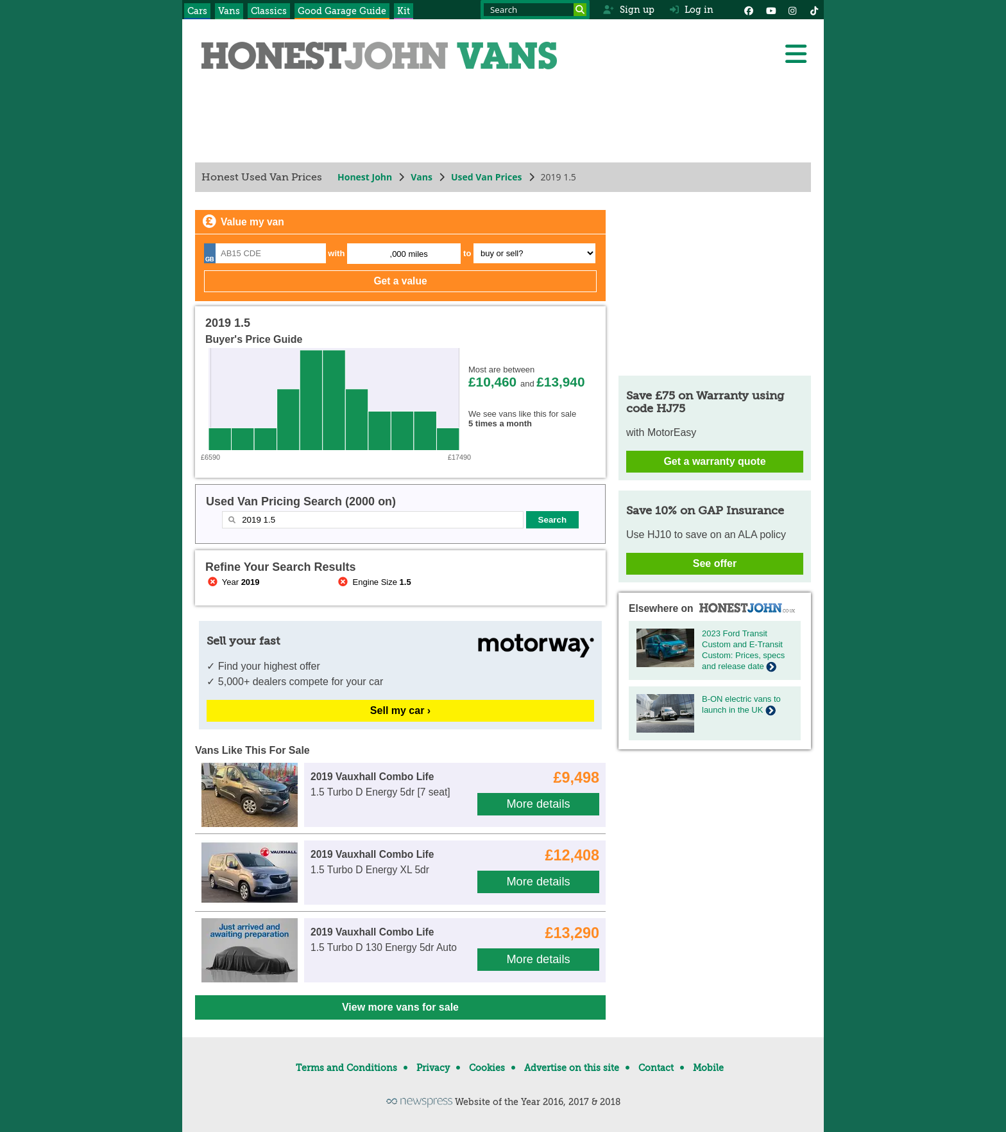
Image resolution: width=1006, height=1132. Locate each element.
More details (538, 803)
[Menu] (795, 54)
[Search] (580, 9)
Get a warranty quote (714, 461)
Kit (403, 11)
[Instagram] (792, 9)
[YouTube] (770, 9)
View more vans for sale (400, 1007)
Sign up (628, 9)
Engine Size (373, 582)
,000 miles (409, 254)
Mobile (708, 1068)
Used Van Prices (486, 177)
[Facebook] (748, 9)
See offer (715, 563)
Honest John (364, 177)
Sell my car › (400, 710)
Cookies (487, 1068)
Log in (691, 9)
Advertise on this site (571, 1068)
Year (232, 582)
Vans (229, 11)
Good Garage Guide (342, 11)
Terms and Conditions (346, 1068)
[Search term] (535, 9)
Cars (197, 11)
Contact (656, 1068)
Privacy (433, 1068)
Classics (269, 11)
